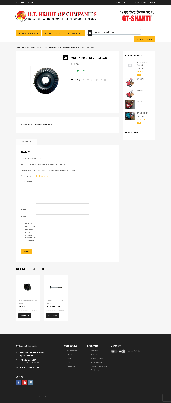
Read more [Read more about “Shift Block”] (25, 316)
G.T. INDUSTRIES (51, 33)
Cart (69, 362)
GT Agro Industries (29, 47)
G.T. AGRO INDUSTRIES (28, 33)
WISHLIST (31, 2)
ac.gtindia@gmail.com (29, 367)
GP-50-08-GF (142, 113)
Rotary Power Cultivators (46, 47)
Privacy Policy (96, 362)
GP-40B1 (140, 79)
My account (72, 351)
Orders (69, 354)
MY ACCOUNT (20, 2)
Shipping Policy (97, 358)
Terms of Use (96, 354)
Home (18, 47)
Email (24, 217)
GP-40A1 (140, 90)
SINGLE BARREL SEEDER (142, 63)
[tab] (26, 142)
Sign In (144, 2)
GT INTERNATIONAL (73, 33)
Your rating (27, 176)
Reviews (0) (26, 142)
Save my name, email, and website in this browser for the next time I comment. (31, 232)
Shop (69, 358)
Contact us (95, 370)
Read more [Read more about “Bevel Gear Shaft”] (52, 316)
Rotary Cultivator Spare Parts (68, 47)
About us (94, 351)
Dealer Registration (99, 366)
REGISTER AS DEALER (123, 2)
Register (152, 2)
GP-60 (139, 102)
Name (24, 209)
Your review (27, 181)
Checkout (71, 366)
